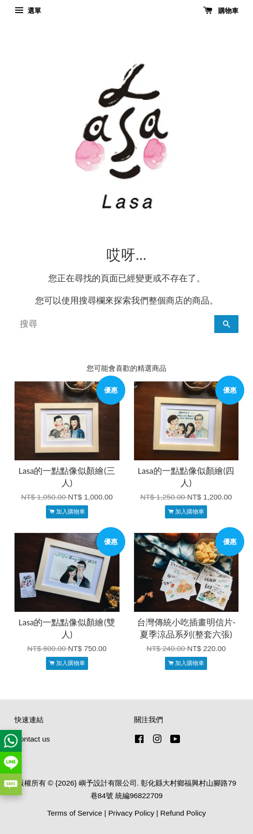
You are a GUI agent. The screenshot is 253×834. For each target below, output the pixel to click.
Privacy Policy (131, 813)
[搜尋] (114, 324)
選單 (28, 10)
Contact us (32, 739)
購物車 (220, 10)
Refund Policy (183, 813)
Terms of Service (74, 813)
